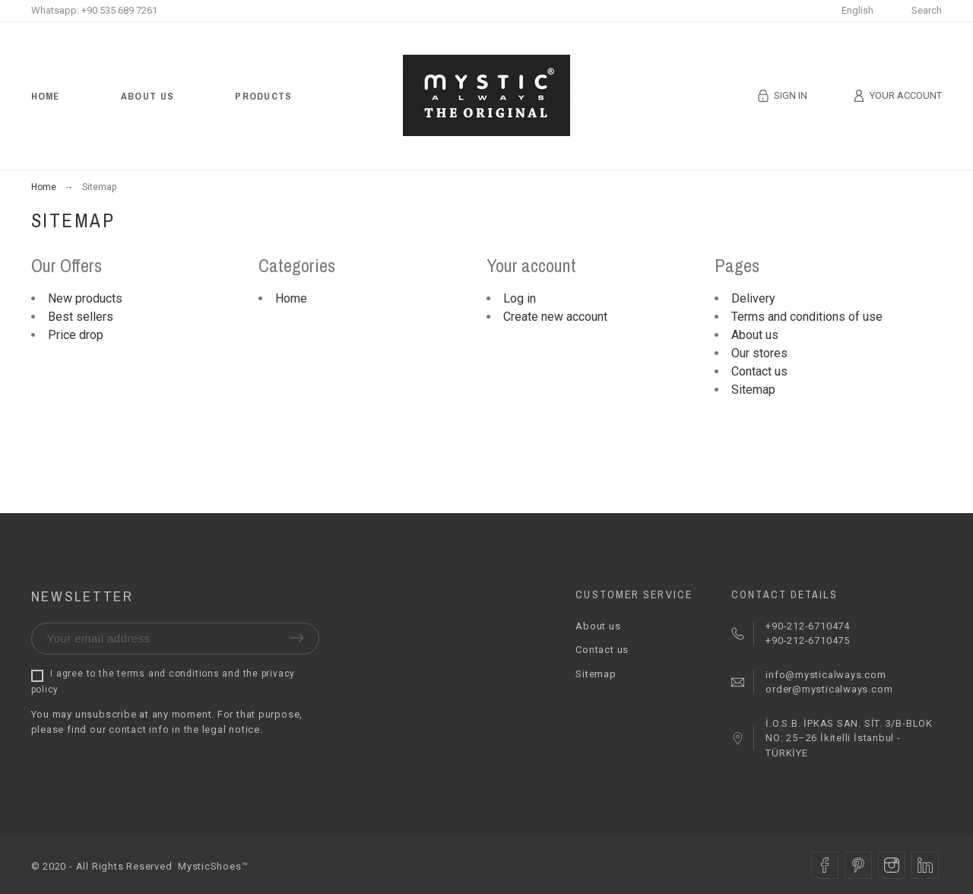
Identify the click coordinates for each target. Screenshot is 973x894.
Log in (519, 298)
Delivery (753, 298)
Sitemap (753, 389)
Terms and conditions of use (807, 316)
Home (291, 298)
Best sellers (80, 316)
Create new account (555, 316)
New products (85, 298)
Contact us (759, 371)
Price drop (75, 335)
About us (754, 335)
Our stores (759, 353)
